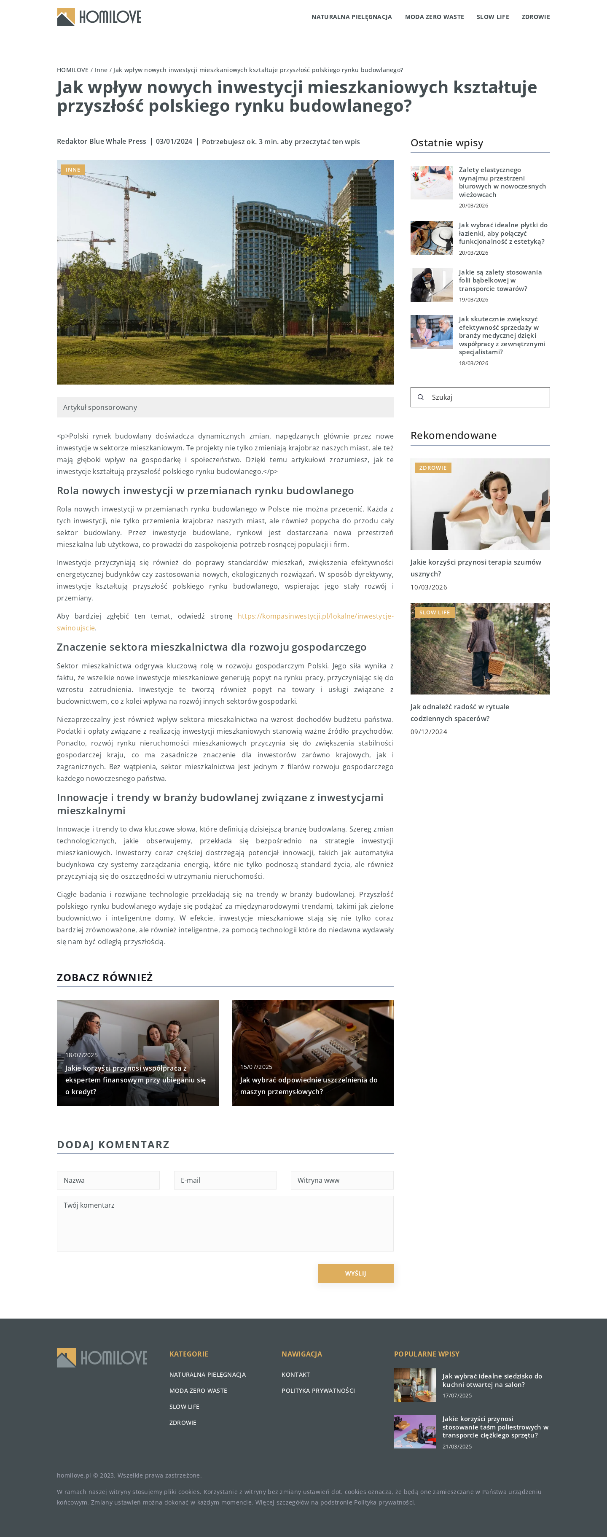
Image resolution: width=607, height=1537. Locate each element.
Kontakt (296, 1374)
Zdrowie (536, 17)
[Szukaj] (421, 397)
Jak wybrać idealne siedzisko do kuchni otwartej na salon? (492, 1380)
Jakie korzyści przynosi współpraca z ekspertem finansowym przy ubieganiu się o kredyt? (135, 1079)
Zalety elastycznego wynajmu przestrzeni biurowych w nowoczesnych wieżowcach (502, 182)
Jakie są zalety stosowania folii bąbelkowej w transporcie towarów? (500, 280)
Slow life (493, 17)
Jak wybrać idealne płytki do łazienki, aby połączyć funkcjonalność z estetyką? (503, 233)
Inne (73, 169)
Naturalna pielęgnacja (352, 17)
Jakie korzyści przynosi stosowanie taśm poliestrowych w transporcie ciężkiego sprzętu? (495, 1427)
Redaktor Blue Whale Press (102, 141)
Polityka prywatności (318, 1390)
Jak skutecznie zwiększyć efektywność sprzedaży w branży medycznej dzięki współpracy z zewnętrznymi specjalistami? (502, 335)
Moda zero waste (435, 17)
